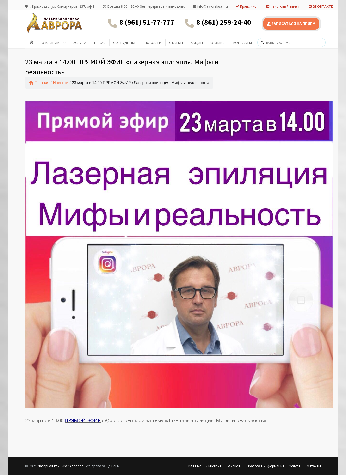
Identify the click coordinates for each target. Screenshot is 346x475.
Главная (39, 82)
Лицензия (214, 466)
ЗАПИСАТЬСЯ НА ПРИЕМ (291, 23)
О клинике (193, 466)
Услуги (294, 466)
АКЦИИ (197, 42)
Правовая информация (265, 466)
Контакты (313, 466)
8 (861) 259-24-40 (223, 22)
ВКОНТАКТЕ (321, 6)
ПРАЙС (99, 42)
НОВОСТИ (152, 42)
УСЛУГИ (79, 42)
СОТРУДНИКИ (125, 42)
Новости (60, 82)
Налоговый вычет (283, 6)
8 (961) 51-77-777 (146, 22)
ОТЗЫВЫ (217, 42)
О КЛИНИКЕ (51, 42)
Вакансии (234, 466)
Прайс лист (247, 6)
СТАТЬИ (176, 42)
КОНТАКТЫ (242, 42)
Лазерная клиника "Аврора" (60, 466)
